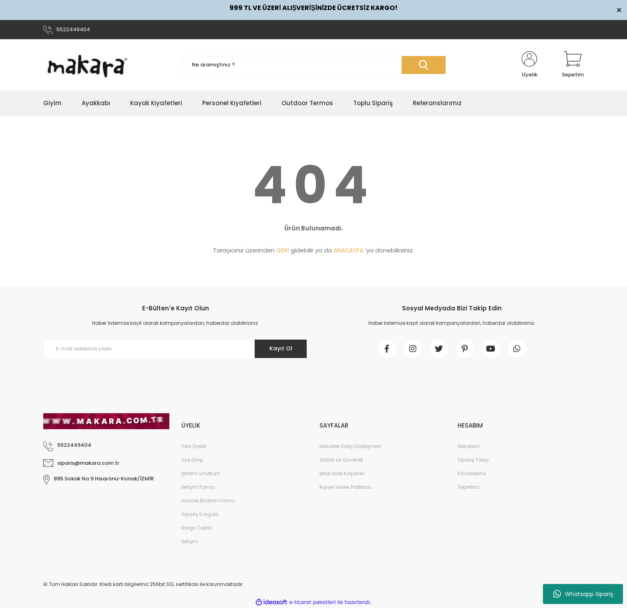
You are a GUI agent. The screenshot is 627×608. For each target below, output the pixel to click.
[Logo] (87, 65)
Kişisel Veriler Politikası (346, 487)
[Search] (313, 65)
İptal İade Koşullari (342, 473)
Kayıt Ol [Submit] (280, 348)
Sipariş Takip (473, 459)
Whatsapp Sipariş (583, 594)
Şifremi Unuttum (200, 473)
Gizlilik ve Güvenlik (341, 459)
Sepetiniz (468, 487)
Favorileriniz (472, 473)
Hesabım (469, 446)
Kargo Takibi (196, 527)
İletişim (189, 541)
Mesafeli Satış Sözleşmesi (350, 446)
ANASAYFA (349, 250)
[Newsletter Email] (175, 349)
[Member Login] (529, 64)
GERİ (282, 250)
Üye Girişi (192, 459)
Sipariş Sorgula (200, 514)
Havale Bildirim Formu (208, 500)
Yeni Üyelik (193, 446)
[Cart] (573, 64)
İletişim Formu (198, 487)
